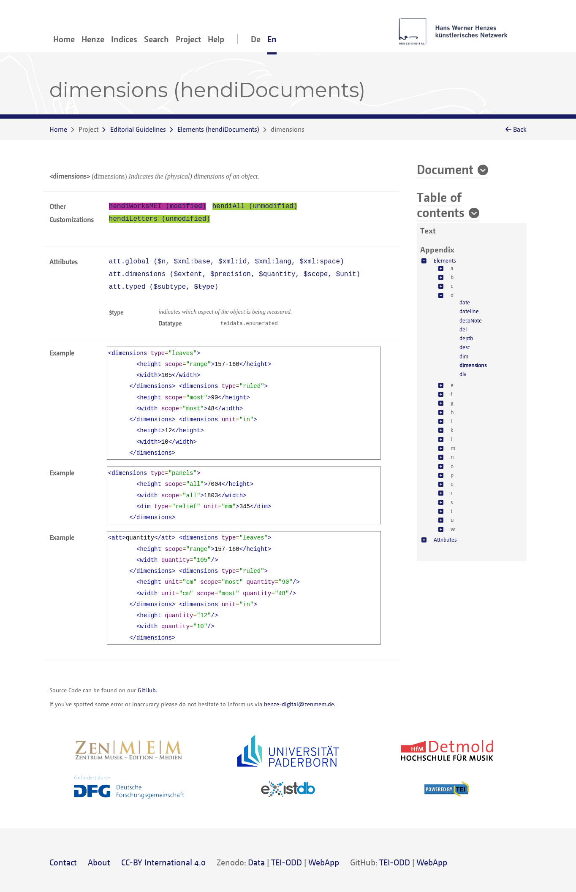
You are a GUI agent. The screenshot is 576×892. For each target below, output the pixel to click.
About (99, 862)
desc (464, 347)
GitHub (147, 690)
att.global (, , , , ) (226, 262)
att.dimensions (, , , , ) (234, 274)
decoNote (470, 320)
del (463, 329)
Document (445, 169)
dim (463, 356)
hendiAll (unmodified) (255, 206)
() (218, 129)
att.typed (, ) (163, 287)
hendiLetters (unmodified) (159, 219)
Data (256, 862)
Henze (93, 39)
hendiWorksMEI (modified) (157, 206)
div (462, 374)
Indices (124, 39)
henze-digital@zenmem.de (299, 704)
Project (188, 39)
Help (216, 39)
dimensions (472, 365)
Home (64, 39)
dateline (469, 311)
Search (156, 39)
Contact (63, 862)
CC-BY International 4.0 (163, 862)
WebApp (323, 862)
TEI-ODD (286, 862)
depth (466, 338)
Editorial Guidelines (138, 129)
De (256, 39)
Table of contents (441, 204)
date (464, 302)
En (272, 39)
